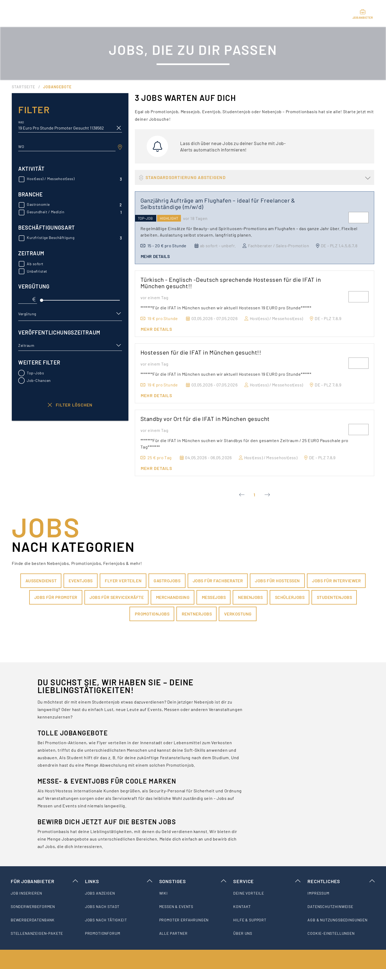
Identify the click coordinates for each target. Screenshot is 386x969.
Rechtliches (341, 881)
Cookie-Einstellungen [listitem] (331, 933)
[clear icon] (118, 128)
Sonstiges (193, 881)
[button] (70, 314)
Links (119, 881)
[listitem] (45, 893)
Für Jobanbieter (45, 881)
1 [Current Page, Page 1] (254, 494)
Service (267, 881)
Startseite (23, 87)
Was (21, 122)
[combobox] (67, 146)
